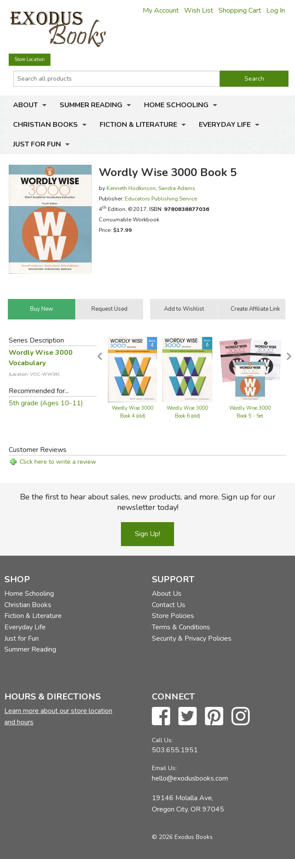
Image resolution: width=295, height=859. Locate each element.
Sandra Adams (176, 188)
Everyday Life (225, 124)
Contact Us (168, 605)
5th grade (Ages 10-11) (46, 403)
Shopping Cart (239, 10)
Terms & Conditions (181, 627)
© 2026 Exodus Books (182, 837)
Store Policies (173, 616)
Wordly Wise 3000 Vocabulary (41, 362)
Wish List (198, 10)
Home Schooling (176, 105)
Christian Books (45, 124)
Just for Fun (37, 144)
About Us (166, 593)
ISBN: (179, 209)
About (25, 105)
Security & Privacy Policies (191, 638)
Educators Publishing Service (161, 198)
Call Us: (162, 740)
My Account (161, 10)
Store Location (29, 59)
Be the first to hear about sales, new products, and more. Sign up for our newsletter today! (147, 502)
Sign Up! (147, 534)
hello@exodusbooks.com (190, 778)
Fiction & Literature (138, 124)
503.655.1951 (175, 750)
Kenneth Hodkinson (131, 188)
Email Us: (164, 768)
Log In (275, 10)
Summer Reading (91, 105)
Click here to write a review (58, 462)
